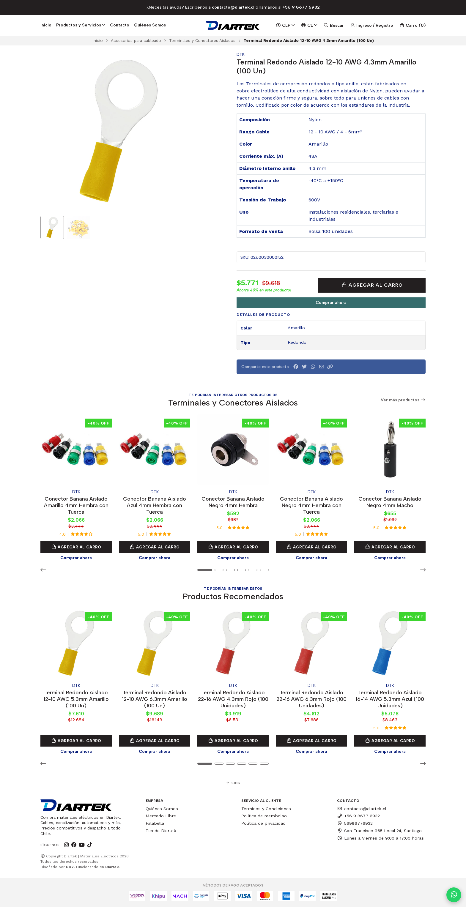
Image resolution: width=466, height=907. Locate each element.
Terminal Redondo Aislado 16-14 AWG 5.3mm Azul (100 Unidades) (390, 699)
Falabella (155, 823)
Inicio (45, 25)
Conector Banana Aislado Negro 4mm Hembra (233, 502)
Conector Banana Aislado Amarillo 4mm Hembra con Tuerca (76, 505)
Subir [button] (233, 783)
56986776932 (355, 823)
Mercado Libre (161, 815)
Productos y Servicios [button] (80, 25)
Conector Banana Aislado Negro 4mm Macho (389, 502)
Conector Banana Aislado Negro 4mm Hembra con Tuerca (311, 505)
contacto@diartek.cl (361, 808)
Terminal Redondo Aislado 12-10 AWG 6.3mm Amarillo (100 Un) (154, 699)
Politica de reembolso (264, 815)
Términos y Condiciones (266, 808)
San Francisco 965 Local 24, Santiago (379, 830)
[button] (330, 366)
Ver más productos (403, 400)
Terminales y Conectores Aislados (202, 40)
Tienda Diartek (161, 830)
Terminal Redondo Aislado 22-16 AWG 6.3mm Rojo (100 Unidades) (311, 699)
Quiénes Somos (150, 25)
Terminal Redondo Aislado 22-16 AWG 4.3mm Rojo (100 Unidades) (233, 699)
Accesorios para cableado (136, 40)
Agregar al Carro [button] (76, 547)
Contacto (119, 25)
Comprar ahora (331, 302)
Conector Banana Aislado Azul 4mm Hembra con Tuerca (154, 505)
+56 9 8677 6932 (358, 815)
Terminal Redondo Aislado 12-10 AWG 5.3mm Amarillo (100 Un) (76, 699)
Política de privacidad (263, 823)
